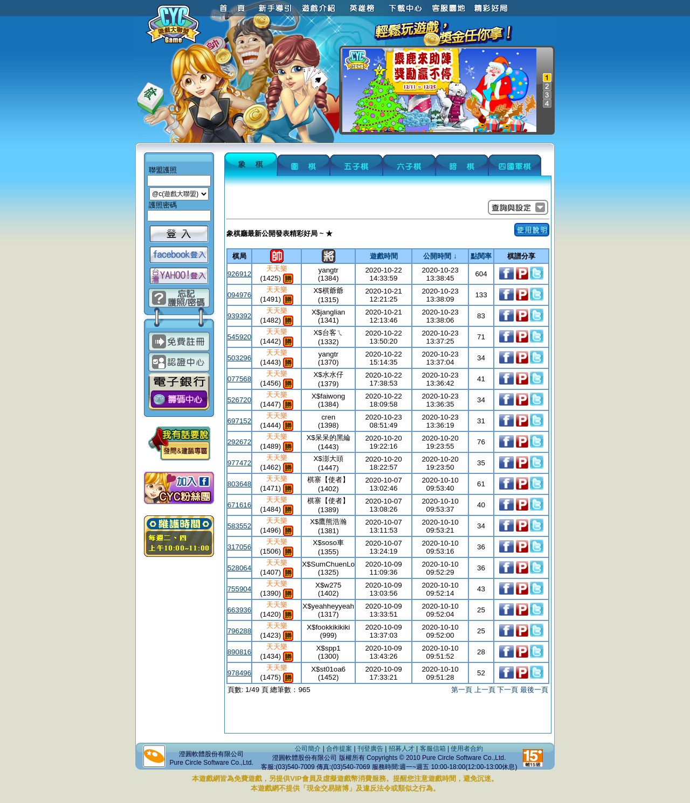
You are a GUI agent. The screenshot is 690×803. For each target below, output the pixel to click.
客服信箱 (433, 748)
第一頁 (461, 690)
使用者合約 (467, 748)
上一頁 (484, 690)
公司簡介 (308, 748)
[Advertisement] (387, 715)
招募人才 (402, 748)
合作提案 (339, 748)
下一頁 (507, 690)
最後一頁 (534, 690)
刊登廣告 (370, 748)
